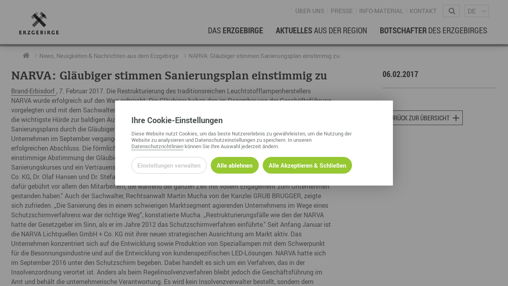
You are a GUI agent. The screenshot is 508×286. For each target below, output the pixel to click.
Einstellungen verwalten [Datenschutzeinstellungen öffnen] (168, 165)
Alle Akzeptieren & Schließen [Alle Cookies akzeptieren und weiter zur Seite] (307, 165)
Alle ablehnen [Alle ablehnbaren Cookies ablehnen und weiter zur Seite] (234, 165)
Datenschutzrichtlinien (157, 146)
